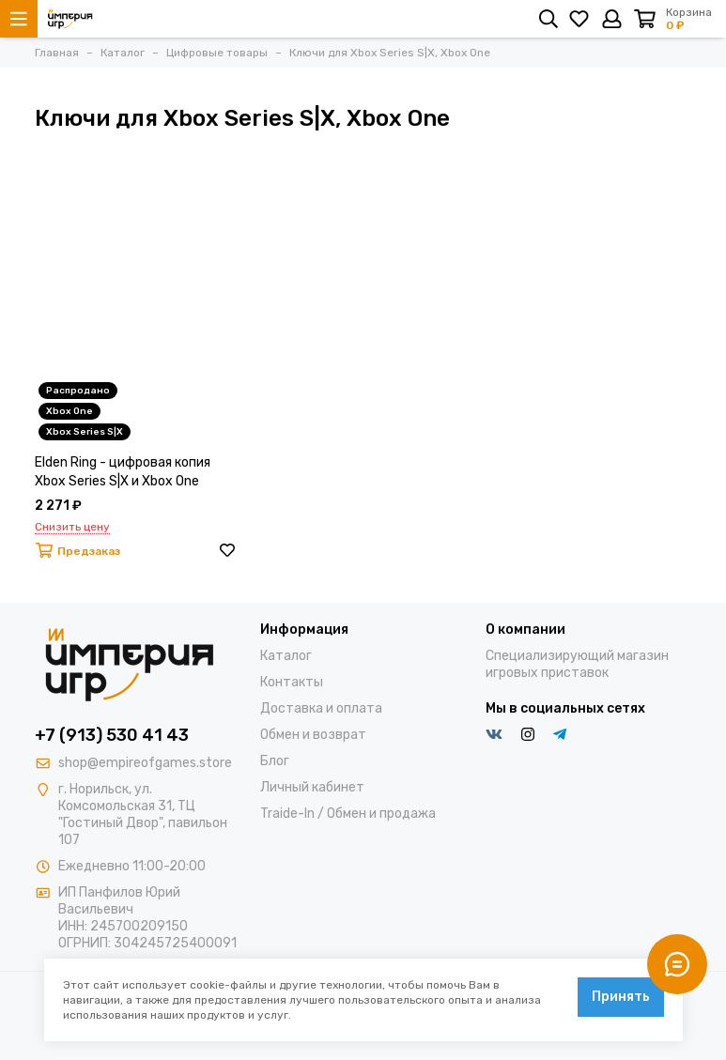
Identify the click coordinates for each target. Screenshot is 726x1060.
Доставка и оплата (321, 708)
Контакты (291, 682)
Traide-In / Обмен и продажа (348, 814)
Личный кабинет (312, 787)
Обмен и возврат (313, 735)
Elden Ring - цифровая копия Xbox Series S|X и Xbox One (122, 471)
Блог (274, 761)
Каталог (286, 656)
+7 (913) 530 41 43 (112, 735)
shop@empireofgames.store (145, 763)
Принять (621, 997)
